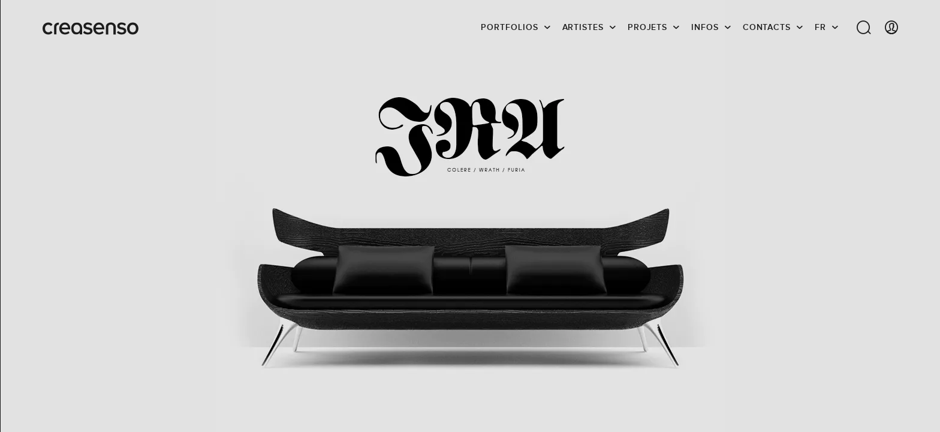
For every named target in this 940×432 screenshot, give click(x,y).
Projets (647, 27)
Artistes (583, 27)
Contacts (767, 27)
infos (705, 27)
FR (820, 27)
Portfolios (509, 27)
